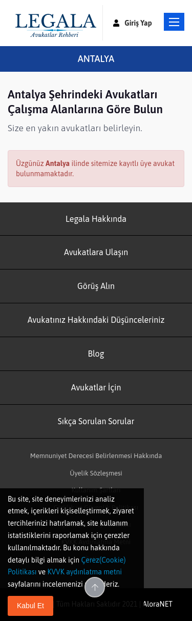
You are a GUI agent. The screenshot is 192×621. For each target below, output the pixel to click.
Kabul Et (30, 606)
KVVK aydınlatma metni (84, 572)
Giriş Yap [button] (132, 23)
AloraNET (158, 604)
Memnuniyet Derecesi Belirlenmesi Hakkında (96, 456)
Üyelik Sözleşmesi (96, 473)
